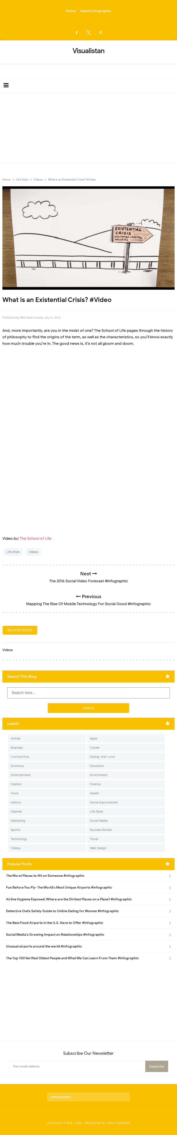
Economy (17, 766)
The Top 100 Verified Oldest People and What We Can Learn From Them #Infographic (72, 958)
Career (95, 748)
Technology (19, 839)
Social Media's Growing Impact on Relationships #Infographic (55, 935)
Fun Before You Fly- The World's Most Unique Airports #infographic (59, 887)
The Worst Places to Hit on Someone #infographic (45, 876)
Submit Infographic (95, 11)
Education (97, 766)
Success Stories (101, 830)
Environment (99, 775)
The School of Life (35, 538)
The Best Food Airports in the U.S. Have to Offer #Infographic (54, 923)
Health (94, 793)
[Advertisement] (88, 129)
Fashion (16, 784)
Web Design (98, 848)
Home (70, 11)
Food (14, 793)
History (16, 802)
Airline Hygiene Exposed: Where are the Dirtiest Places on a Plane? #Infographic (69, 899)
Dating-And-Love (102, 757)
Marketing (18, 821)
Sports (15, 830)
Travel (94, 839)
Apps (93, 738)
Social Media (99, 821)
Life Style (12, 552)
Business (17, 748)
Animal (15, 738)
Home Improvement (104, 802)
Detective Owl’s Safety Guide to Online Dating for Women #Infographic (62, 911)
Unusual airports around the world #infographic (44, 946)
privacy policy (61, 1097)
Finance (95, 784)
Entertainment (21, 775)
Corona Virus (20, 757)
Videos (33, 552)
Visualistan (92, 1123)
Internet (16, 811)
